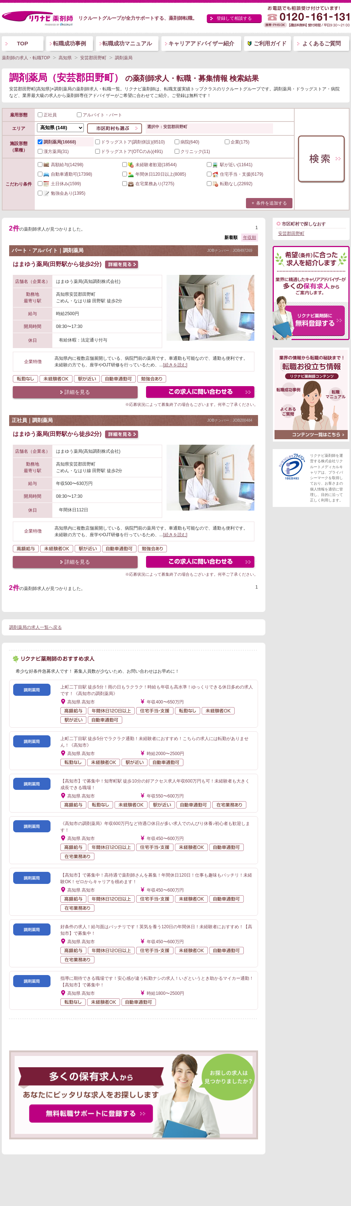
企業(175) (237, 142)
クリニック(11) (192, 151)
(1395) (62, 193)
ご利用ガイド (270, 43)
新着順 (231, 237)
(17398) (65, 174)
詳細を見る (77, 392)
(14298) (60, 164)
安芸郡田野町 (291, 233)
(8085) (154, 174)
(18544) (149, 164)
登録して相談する (234, 18)
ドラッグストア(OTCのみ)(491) (129, 151)
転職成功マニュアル (127, 43)
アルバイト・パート (99, 114)
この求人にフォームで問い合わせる (200, 393)
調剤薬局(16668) (57, 142)
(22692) (230, 183)
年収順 (249, 237)
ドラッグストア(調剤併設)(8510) (130, 142)
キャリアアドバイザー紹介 (201, 43)
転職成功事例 (69, 43)
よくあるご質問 (321, 43)
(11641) (230, 164)
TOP (22, 43)
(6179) (235, 174)
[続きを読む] (175, 364)
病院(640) (187, 142)
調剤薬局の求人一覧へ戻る (35, 627)
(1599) (59, 183)
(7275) (148, 183)
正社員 (47, 114)
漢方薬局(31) (53, 151)
